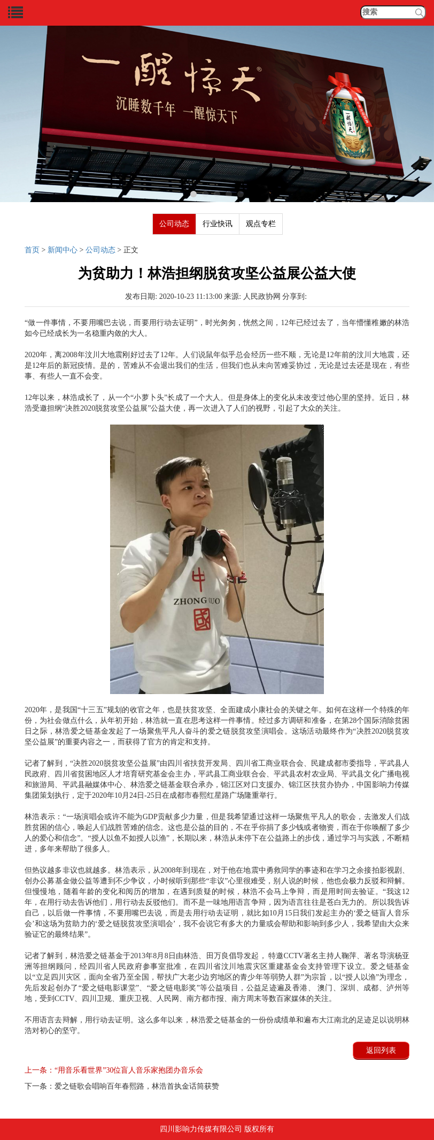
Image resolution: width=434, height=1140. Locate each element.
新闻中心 (63, 250)
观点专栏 (261, 224)
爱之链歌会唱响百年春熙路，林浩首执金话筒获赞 (122, 1086)
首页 (32, 250)
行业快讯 (217, 224)
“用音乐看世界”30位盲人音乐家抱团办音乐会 (114, 1070)
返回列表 (381, 1050)
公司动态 (174, 224)
